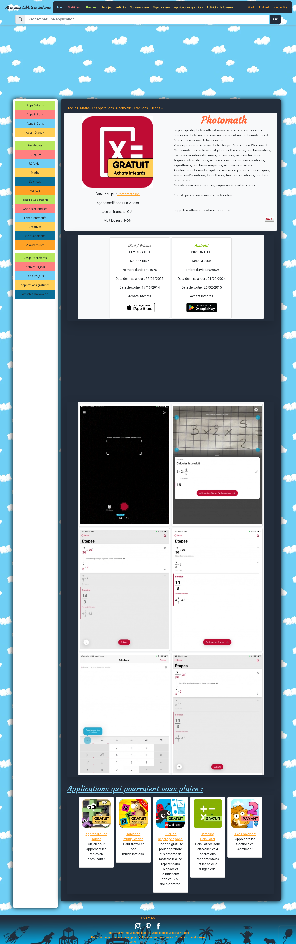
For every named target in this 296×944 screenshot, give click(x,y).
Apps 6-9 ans (35, 123)
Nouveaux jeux (139, 7)
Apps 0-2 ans (35, 105)
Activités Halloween (220, 7)
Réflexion (35, 163)
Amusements (35, 245)
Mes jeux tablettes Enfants (28, 7)
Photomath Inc (128, 194)
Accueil (72, 108)
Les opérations (103, 108)
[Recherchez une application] (147, 19)
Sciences (35, 182)
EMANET (133, 942)
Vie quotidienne (35, 236)
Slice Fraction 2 (245, 834)
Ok (275, 19)
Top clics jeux (161, 7)
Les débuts (35, 145)
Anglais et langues (35, 209)
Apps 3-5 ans (35, 114)
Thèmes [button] (91, 7)
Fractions (141, 108)
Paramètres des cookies (157, 937)
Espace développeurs (126, 937)
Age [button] (59, 7)
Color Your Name (118, 932)
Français (35, 191)
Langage (35, 154)
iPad (251, 7)
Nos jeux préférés (114, 7)
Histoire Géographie (35, 200)
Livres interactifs (35, 218)
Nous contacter (101, 937)
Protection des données (190, 937)
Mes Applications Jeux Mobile (148, 932)
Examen (148, 918)
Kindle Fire (280, 7)
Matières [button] (74, 7)
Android (263, 7)
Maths (35, 172)
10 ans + (156, 108)
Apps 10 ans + (35, 132)
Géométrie (123, 108)
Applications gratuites (188, 7)
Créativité (35, 227)
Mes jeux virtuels (178, 932)
